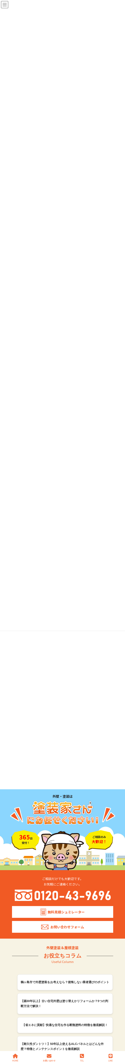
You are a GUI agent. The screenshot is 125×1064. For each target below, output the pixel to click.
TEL (82, 1058)
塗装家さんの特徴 (22, 871)
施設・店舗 (74, 879)
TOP (14, 866)
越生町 (19, 946)
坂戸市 (19, 914)
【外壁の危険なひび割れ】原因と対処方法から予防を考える (65, 755)
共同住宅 (73, 875)
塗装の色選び (19, 893)
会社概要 (16, 898)
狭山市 (19, 951)
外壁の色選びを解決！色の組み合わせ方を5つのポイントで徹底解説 (64, 733)
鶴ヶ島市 (20, 919)
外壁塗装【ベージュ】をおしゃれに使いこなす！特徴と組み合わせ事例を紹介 (65, 686)
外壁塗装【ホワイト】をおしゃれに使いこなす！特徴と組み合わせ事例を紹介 (65, 662)
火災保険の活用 (73, 915)
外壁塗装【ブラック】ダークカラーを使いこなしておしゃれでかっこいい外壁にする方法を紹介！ (65, 638)
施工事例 (68, 866)
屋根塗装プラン (20, 887)
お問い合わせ (76, 951)
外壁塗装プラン (20, 882)
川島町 (19, 937)
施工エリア (18, 909)
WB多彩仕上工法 (73, 909)
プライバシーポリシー (77, 926)
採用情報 (16, 904)
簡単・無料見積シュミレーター (77, 937)
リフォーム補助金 (74, 920)
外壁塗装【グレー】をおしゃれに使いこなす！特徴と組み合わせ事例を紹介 (65, 709)
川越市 (19, 923)
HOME (15, 1058)
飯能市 (19, 956)
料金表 (15, 877)
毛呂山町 (20, 942)
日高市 (19, 928)
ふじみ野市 (21, 960)
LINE (110, 1058)
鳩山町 (19, 932)
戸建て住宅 (74, 870)
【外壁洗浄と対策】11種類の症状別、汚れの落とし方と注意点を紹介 (64, 776)
